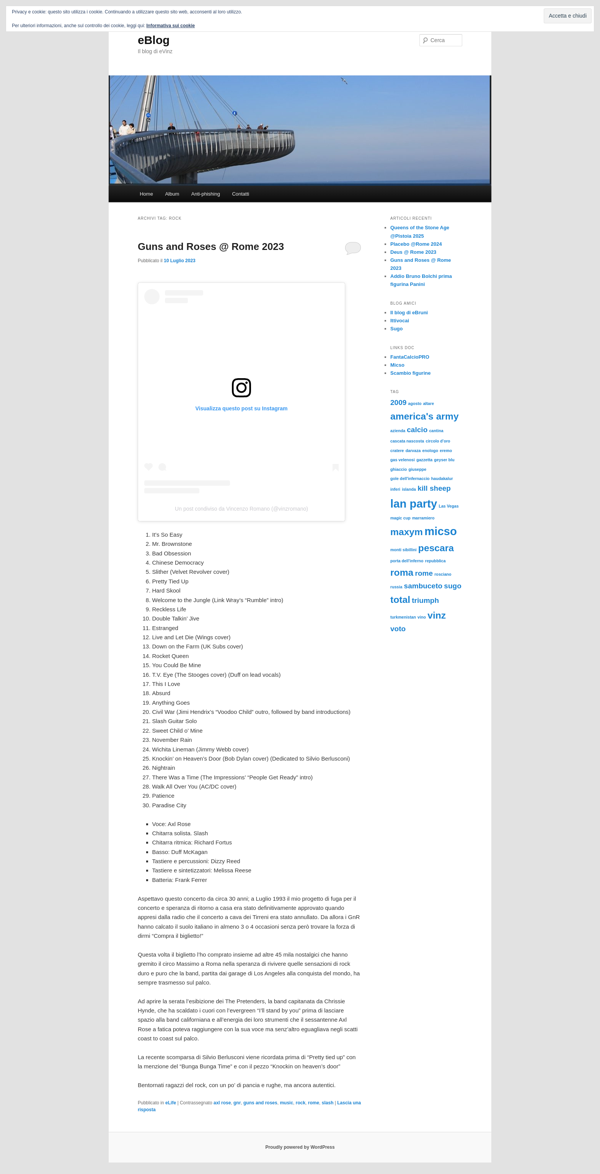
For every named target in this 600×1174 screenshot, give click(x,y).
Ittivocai (399, 320)
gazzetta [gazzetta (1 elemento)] (424, 459)
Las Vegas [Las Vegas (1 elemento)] (448, 506)
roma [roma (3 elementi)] (401, 572)
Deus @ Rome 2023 (413, 252)
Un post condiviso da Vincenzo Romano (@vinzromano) (241, 509)
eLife (170, 1102)
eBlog (154, 40)
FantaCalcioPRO (409, 357)
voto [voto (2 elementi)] (398, 629)
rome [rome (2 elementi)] (424, 573)
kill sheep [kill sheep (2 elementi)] (434, 488)
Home (146, 194)
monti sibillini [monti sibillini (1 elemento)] (403, 549)
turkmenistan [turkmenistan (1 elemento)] (403, 617)
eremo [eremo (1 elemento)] (446, 450)
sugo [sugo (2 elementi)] (452, 586)
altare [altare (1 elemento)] (428, 403)
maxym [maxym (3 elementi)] (406, 532)
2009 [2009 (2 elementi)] (398, 402)
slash (328, 1102)
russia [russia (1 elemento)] (396, 587)
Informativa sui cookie (171, 25)
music (286, 1102)
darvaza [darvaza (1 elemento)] (413, 450)
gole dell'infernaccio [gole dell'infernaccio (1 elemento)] (410, 478)
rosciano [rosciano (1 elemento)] (442, 574)
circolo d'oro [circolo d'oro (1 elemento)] (438, 441)
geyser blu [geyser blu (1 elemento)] (444, 459)
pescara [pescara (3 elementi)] (436, 548)
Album (172, 194)
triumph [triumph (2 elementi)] (425, 600)
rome (313, 1102)
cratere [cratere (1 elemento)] (397, 450)
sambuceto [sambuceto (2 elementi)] (423, 586)
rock (300, 1102)
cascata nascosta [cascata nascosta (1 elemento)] (407, 441)
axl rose (222, 1102)
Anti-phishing (205, 194)
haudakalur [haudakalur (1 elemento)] (442, 478)
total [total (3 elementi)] (400, 599)
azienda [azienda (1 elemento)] (397, 430)
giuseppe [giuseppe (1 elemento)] (417, 469)
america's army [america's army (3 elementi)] (424, 416)
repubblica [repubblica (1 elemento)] (435, 560)
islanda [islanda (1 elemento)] (409, 489)
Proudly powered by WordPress (299, 1147)
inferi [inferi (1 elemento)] (395, 489)
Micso (397, 365)
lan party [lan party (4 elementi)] (413, 503)
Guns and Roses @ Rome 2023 (211, 246)
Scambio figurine (410, 373)
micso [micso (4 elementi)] (440, 531)
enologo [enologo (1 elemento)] (430, 450)
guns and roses (260, 1102)
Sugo (396, 328)
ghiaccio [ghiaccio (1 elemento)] (398, 469)
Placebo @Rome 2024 (416, 244)
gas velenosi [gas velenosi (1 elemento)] (402, 459)
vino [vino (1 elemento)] (421, 617)
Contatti (240, 194)
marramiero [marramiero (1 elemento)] (423, 518)
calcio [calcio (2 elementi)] (417, 430)
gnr (237, 1102)
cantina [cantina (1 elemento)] (436, 430)
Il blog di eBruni (409, 312)
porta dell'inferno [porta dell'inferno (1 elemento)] (407, 560)
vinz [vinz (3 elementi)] (436, 615)
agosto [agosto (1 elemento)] (415, 403)
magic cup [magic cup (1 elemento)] (400, 518)
